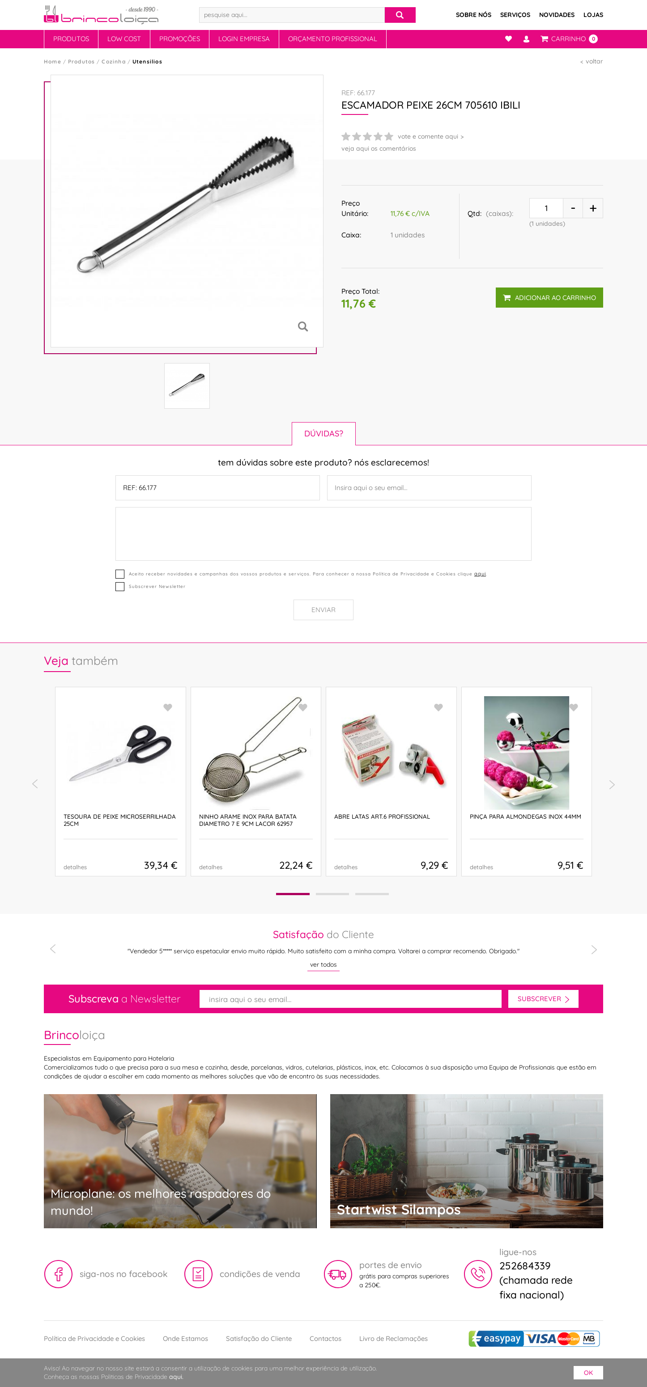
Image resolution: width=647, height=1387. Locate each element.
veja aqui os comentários (378, 148)
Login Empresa (244, 38)
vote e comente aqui (428, 136)
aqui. (176, 1377)
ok (588, 1373)
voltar (594, 61)
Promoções (179, 38)
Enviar (323, 609)
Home (52, 61)
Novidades (557, 15)
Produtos (71, 38)
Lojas (593, 15)
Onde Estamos (185, 1338)
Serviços (515, 15)
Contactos (325, 1338)
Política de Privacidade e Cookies (94, 1338)
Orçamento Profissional (332, 38)
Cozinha (113, 61)
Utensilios (147, 61)
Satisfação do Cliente (259, 1338)
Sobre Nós (473, 15)
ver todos (323, 964)
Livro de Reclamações (393, 1338)
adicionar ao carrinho (549, 297)
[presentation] (35, 784)
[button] (293, 894)
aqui (480, 574)
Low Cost (124, 38)
